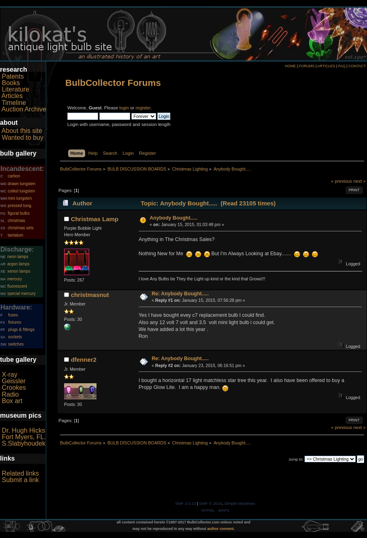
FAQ (342, 66)
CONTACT (357, 66)
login (124, 107)
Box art (12, 400)
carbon (14, 176)
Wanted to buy (22, 137)
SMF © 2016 (211, 503)
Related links (20, 473)
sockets (15, 337)
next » (359, 181)
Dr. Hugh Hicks (23, 430)
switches (16, 344)
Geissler (14, 381)
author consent (220, 529)
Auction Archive (24, 109)
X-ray (9, 374)
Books (10, 82)
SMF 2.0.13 (185, 503)
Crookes (14, 387)
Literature (15, 89)
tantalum (15, 235)
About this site (22, 130)
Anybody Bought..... (173, 218)
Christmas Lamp (94, 219)
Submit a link (20, 479)
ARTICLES (326, 66)
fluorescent (17, 286)
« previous (341, 181)
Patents (13, 76)
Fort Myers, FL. (23, 436)
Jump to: (295, 459)
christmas (16, 220)
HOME (290, 66)
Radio (10, 394)
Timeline (14, 102)
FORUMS (307, 66)
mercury (14, 279)
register (142, 107)
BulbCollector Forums (113, 83)
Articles (12, 95)
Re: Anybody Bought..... (180, 294)
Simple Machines (239, 503)
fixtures (14, 322)
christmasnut (90, 294)
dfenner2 (84, 359)
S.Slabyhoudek (23, 443)
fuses (13, 315)
